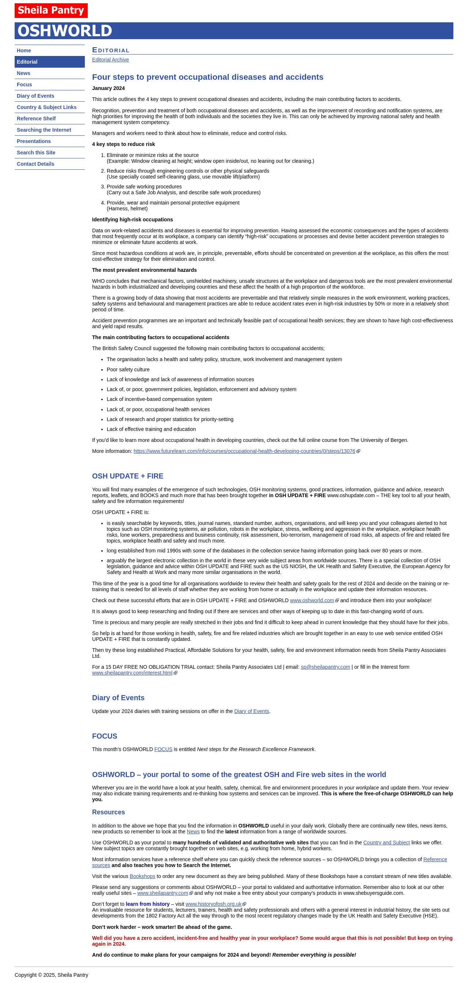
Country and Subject (386, 842)
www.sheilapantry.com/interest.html (132, 673)
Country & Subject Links (46, 107)
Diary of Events (35, 96)
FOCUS (163, 749)
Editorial (27, 62)
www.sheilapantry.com (162, 893)
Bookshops (142, 876)
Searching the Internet (44, 130)
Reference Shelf (36, 118)
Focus (24, 84)
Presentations (34, 141)
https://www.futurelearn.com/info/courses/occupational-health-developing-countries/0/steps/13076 (244, 451)
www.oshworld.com (312, 600)
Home (24, 50)
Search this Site (36, 152)
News (23, 73)
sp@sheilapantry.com (325, 667)
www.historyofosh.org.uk (214, 904)
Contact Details (35, 164)
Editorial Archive (110, 60)
